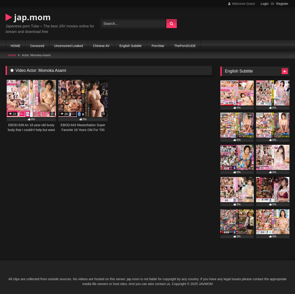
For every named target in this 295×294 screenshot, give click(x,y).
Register (282, 4)
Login (264, 4)
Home (12, 55)
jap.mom (28, 17)
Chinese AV (101, 46)
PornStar (158, 46)
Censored (37, 46)
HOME (15, 46)
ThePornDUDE (185, 46)
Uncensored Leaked (68, 46)
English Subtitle (130, 46)
